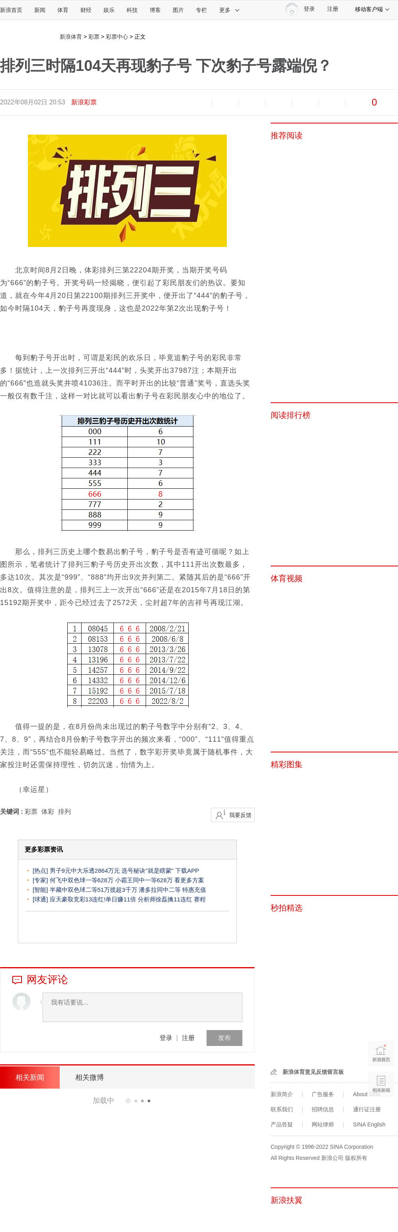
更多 (229, 10)
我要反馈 (240, 815)
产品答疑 (282, 1124)
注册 (332, 9)
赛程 (200, 899)
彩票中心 (117, 36)
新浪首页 (11, 10)
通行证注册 (367, 1109)
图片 (178, 10)
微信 (305, 102)
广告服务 (323, 1094)
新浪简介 (282, 1094)
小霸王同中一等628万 (144, 880)
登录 (166, 1037)
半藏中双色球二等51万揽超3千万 (93, 889)
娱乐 (109, 10)
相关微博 (89, 1077)
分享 (332, 102)
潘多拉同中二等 (160, 889)
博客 (155, 10)
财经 (86, 10)
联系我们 (282, 1109)
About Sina (366, 1094)
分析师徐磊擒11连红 (165, 899)
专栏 (201, 10)
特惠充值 (194, 889)
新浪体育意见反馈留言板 (313, 1072)
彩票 (94, 36)
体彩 (47, 811)
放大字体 (225, 102)
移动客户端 (372, 9)
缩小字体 (198, 102)
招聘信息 (323, 1109)
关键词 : (12, 811)
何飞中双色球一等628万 (81, 880)
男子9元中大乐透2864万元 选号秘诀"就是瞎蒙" (112, 870)
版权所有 (356, 1158)
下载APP (187, 870)
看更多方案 (189, 880)
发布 (224, 1037)
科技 (132, 10)
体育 (62, 10)
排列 (64, 811)
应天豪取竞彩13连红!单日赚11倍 (93, 899)
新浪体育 (71, 36)
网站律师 (323, 1124)
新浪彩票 (84, 102)
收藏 (252, 102)
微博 (278, 102)
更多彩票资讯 (44, 849)
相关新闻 (30, 1077)
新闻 (39, 10)
